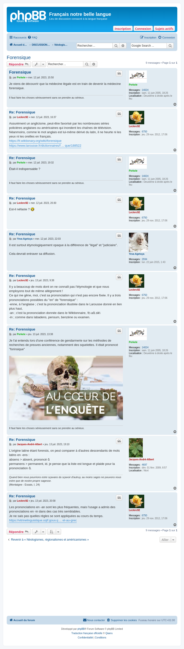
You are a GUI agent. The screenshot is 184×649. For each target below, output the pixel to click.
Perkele (133, 84)
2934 (144, 259)
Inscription (123, 28)
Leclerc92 (134, 126)
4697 (144, 464)
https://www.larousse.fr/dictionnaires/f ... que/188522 (45, 145)
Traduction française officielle (86, 633)
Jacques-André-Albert (141, 459)
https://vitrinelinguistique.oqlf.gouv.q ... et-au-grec (43, 520)
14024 (145, 90)
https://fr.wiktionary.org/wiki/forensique (35, 141)
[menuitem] (32, 37)
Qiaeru (109, 633)
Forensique (19, 57)
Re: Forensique (22, 112)
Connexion (143, 28)
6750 (144, 131)
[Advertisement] (92, 579)
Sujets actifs (164, 28)
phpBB (81, 629)
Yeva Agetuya (136, 254)
